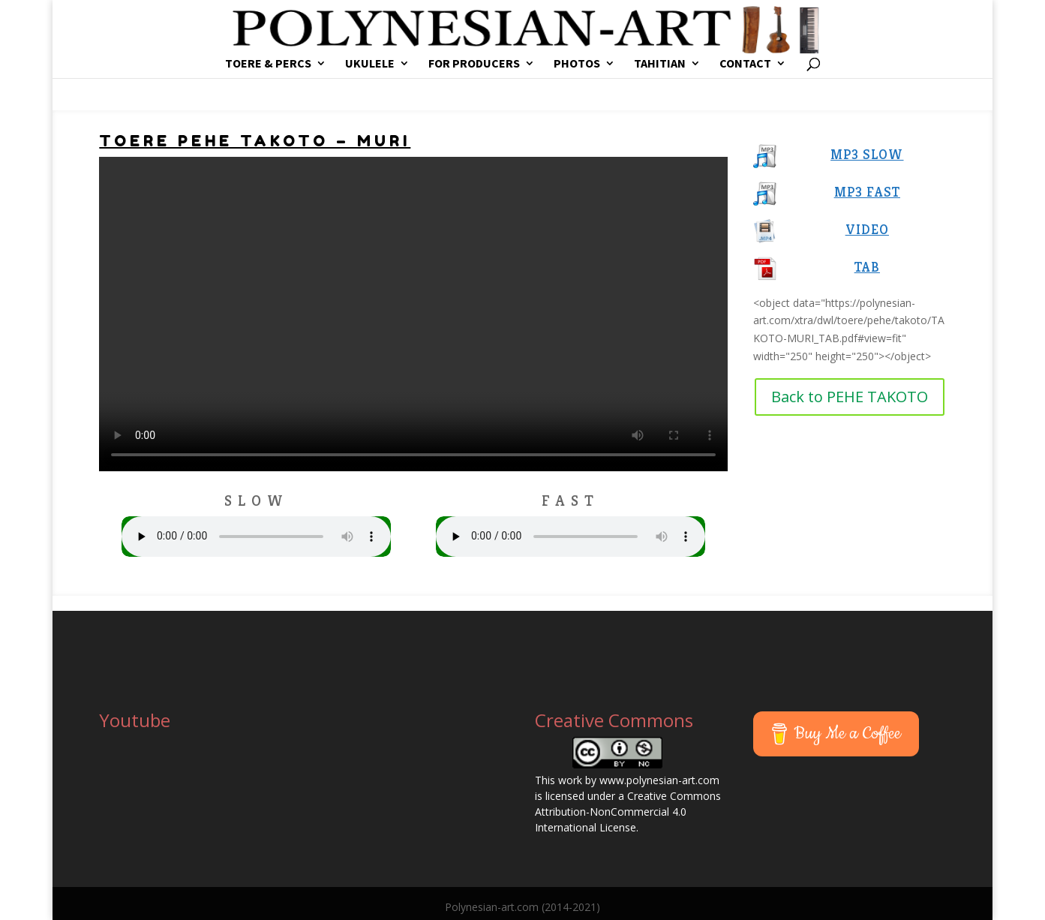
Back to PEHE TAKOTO (849, 396)
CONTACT (745, 64)
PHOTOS (577, 64)
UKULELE (370, 64)
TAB (867, 266)
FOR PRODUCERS (474, 64)
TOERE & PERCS (268, 64)
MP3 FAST (867, 191)
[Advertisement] (816, 633)
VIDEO (867, 229)
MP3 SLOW (866, 154)
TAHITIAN (660, 64)
